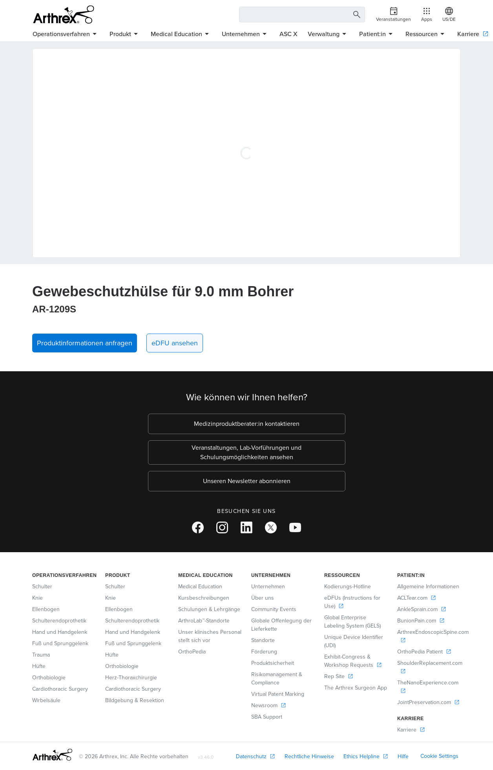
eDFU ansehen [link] (175, 343)
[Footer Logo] (52, 755)
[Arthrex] (63, 14)
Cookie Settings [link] (439, 756)
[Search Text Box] (302, 14)
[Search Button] (355, 15)
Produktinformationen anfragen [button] (84, 343)
